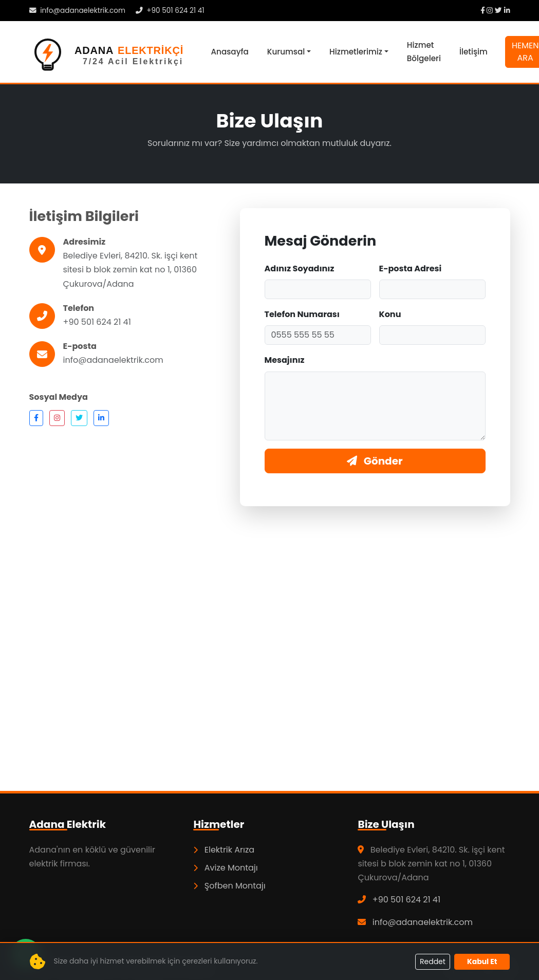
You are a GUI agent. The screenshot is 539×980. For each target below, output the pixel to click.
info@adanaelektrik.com (77, 10)
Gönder (374, 461)
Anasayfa (230, 51)
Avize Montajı (225, 868)
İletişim (473, 51)
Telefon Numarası (302, 314)
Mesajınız (285, 360)
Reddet (432, 961)
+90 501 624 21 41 (170, 10)
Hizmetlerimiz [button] (355, 51)
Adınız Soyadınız (299, 268)
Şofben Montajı (229, 886)
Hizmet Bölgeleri (424, 52)
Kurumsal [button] (286, 51)
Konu (390, 314)
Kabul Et (482, 961)
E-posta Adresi (410, 268)
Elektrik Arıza (223, 850)
